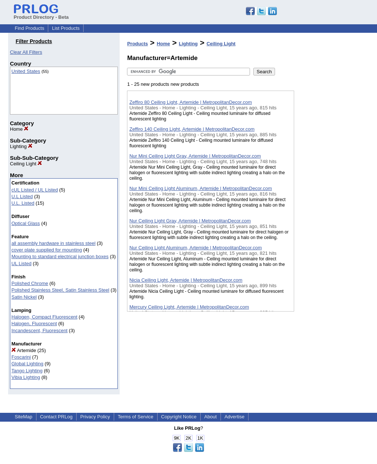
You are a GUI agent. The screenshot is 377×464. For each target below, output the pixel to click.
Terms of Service (136, 416)
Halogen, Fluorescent (34, 323)
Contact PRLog (56, 416)
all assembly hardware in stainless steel (53, 243)
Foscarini (21, 357)
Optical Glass (25, 223)
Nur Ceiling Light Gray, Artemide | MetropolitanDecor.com (190, 221)
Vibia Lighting (25, 377)
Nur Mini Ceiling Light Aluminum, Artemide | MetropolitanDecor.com (200, 188)
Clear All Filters (26, 52)
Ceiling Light (26, 163)
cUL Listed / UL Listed (34, 190)
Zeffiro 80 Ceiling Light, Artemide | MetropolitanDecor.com (190, 102)
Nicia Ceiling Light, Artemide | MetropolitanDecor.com (185, 280)
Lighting (21, 146)
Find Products (29, 28)
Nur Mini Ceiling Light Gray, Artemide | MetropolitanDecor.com (195, 156)
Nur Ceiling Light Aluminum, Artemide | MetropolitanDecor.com (195, 247)
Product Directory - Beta (41, 14)
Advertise (234, 416)
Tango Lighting (27, 370)
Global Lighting (27, 363)
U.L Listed (22, 196)
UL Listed (21, 263)
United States (25, 71)
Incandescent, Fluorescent (39, 330)
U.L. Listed (22, 203)
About (210, 416)
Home (19, 129)
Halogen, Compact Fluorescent (44, 317)
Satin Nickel (24, 297)
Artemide (23, 350)
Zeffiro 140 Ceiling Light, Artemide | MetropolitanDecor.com (191, 129)
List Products (66, 28)
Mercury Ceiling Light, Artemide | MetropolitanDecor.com (189, 307)
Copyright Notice (179, 416)
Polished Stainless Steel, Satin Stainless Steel (60, 290)
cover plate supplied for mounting (46, 250)
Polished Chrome (29, 283)
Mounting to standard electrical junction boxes (60, 256)
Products (137, 43)
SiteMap (23, 416)
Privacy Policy (95, 416)
